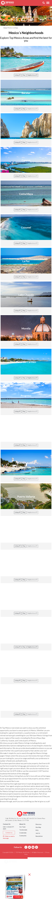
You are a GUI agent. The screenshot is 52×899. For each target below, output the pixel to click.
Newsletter (39, 836)
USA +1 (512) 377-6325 (8, 828)
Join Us (38, 833)
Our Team (22, 827)
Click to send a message (9, 837)
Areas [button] (8, 867)
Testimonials (23, 830)
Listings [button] (9, 872)
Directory (38, 824)
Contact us (8, 832)
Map (24, 75)
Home (5, 28)
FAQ (37, 830)
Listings (18, 75)
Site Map (38, 827)
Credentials (22, 833)
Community (22, 835)
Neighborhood (32, 75)
